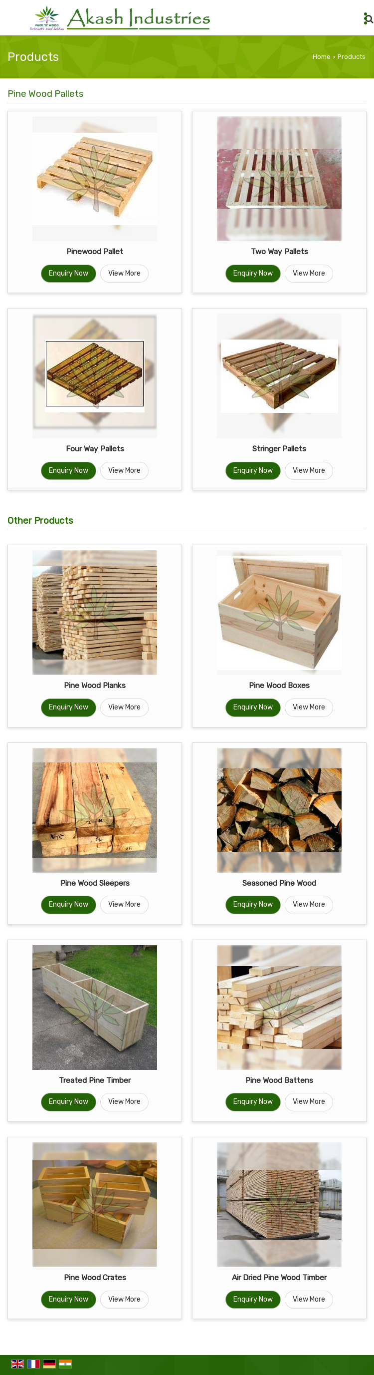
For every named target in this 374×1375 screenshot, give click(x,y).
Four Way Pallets (95, 448)
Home (322, 56)
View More (124, 273)
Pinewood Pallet (94, 251)
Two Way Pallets (279, 251)
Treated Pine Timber (95, 1080)
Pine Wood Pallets (45, 93)
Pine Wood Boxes (279, 685)
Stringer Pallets (279, 448)
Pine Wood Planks (95, 685)
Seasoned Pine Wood (279, 883)
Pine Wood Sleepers (95, 883)
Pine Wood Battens (279, 1080)
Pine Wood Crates (95, 1277)
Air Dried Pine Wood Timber (279, 1277)
